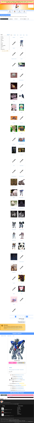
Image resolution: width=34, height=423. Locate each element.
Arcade (24, 12)
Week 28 (3, 410)
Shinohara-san (14, 272)
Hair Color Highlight (5, 45)
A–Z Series (18, 407)
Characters (19, 12)
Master (21, 69)
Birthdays (10, 12)
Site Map (7, 419)
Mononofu (14, 37)
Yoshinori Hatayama (21, 261)
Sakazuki (4, 412)
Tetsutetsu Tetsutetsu (6, 415)
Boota (21, 133)
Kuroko (14, 133)
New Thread (20, 392)
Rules (18, 419)
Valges (14, 261)
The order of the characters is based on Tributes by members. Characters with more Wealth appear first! (13, 328)
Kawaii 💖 (12, 362)
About (1, 419)
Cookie (14, 304)
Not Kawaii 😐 (21, 362)
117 (24, 316)
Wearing (5, 44)
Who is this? (11, 396)
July (2, 407)
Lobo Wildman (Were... (21, 208)
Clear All (8, 34)
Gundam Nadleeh (14, 229)
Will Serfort (22, 369)
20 (21, 319)
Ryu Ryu (21, 240)
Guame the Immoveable (21, 144)
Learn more (23, 2)
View (9, 397)
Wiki (4, 419)
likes (10, 371)
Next (27, 316)
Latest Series (19, 409)
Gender (5, 39)
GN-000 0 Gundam (21, 229)
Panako (14, 101)
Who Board (13, 392)
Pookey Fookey (21, 165)
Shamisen (14, 197)
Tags (18, 410)
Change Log (10, 419)
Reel (13, 165)
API (3, 419)
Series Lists (18, 411)
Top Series (18, 408)
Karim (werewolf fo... (21, 197)
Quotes (10, 367)
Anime (15, 12)
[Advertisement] (17, 27)
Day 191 (3, 413)
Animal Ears (5, 40)
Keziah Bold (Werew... (13, 208)
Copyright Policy (30, 421)
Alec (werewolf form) (14, 176)
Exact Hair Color (5, 49)
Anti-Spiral (14, 144)
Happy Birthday (23, 390)
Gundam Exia (21, 37)
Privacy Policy (15, 419)
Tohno (21, 101)
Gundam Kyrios (14, 240)
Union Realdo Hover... (21, 176)
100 (23, 319)
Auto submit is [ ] (5, 50)
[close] (27, 2)
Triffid (21, 272)
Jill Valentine (4, 409)
